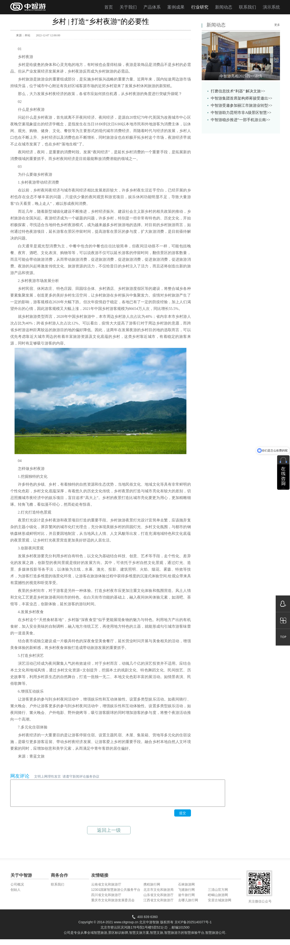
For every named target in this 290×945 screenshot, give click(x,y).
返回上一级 (109, 835)
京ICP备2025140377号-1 (193, 927)
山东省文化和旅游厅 (158, 900)
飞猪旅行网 (186, 895)
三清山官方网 (218, 895)
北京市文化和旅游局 (158, 895)
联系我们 (247, 7)
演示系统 (271, 7)
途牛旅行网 (186, 900)
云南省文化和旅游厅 (106, 889)
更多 (277, 25)
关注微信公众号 (260, 906)
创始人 (16, 895)
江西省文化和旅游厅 (158, 905)
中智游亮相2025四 (241, 76)
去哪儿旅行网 (188, 905)
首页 (108, 7)
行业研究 (199, 7)
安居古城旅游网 (219, 905)
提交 (182, 818)
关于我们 (128, 7)
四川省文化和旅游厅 (106, 900)
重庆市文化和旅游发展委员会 (113, 905)
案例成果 (176, 7)
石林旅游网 (186, 889)
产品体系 (152, 7)
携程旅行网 (151, 889)
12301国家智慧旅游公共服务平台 (116, 895)
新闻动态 (223, 7)
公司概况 (17, 889)
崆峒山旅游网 (218, 900)
